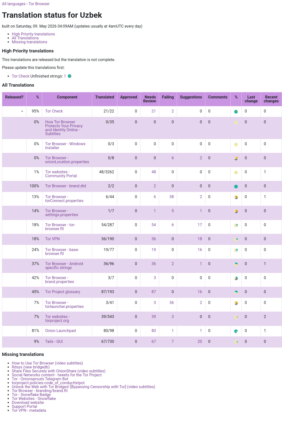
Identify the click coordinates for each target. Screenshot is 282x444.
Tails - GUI (54, 341)
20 (200, 341)
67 (153, 341)
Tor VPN (52, 239)
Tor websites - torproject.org (57, 318)
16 (200, 249)
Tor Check (20, 76)
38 (171, 196)
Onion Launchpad (60, 330)
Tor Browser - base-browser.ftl (62, 251)
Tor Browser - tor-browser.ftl (60, 226)
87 (153, 291)
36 (153, 239)
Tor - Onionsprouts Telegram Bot (40, 379)
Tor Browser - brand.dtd (65, 186)
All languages (14, 3)
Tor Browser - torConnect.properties (64, 198)
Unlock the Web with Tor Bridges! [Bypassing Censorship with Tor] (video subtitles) (83, 386)
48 (153, 172)
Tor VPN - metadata (29, 410)
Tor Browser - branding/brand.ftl (40, 390)
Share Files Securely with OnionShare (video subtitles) (58, 371)
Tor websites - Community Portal (61, 174)
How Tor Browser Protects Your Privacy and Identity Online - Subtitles (64, 128)
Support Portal (24, 406)
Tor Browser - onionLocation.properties (67, 160)
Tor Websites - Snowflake (34, 398)
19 (153, 249)
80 (153, 330)
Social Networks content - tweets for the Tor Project (57, 375)
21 (153, 111)
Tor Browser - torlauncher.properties (64, 304)
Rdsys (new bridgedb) (31, 367)
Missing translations (29, 42)
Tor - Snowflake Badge (31, 394)
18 (200, 239)
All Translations (25, 38)
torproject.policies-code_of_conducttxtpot (48, 383)
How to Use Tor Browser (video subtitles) (47, 363)
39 (153, 316)
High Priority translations (33, 34)
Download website (28, 402)
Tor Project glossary (62, 291)
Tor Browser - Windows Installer (65, 146)
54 (153, 224)
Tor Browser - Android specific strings (64, 265)
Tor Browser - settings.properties (61, 212)
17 (200, 224)
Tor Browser (39, 3)
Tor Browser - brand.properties (59, 279)
